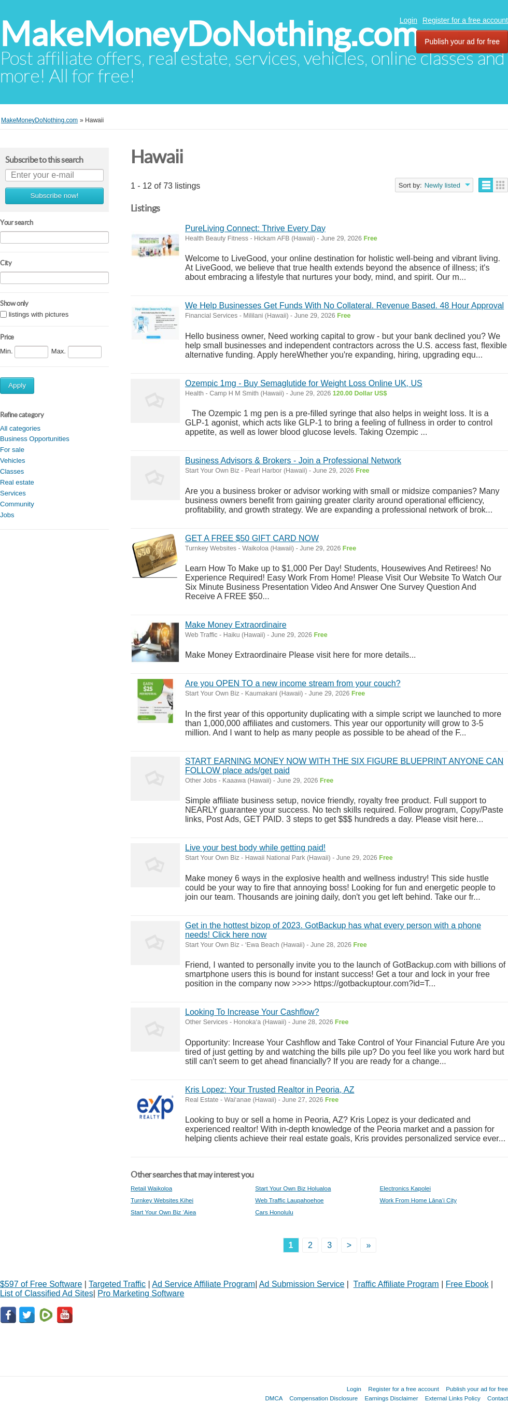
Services (13, 493)
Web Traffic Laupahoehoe (289, 1200)
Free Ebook (467, 1284)
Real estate (17, 482)
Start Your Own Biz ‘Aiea (163, 1212)
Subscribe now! (55, 196)
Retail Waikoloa (151, 1188)
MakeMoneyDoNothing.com (209, 34)
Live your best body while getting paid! (255, 847)
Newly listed (442, 185)
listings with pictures (39, 314)
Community (17, 504)
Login (408, 20)
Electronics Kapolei (405, 1188)
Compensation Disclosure (323, 1398)
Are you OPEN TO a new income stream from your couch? (293, 683)
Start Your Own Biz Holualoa (293, 1188)
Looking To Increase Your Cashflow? (252, 1012)
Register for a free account (465, 20)
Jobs (7, 515)
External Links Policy (453, 1398)
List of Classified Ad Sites (46, 1293)
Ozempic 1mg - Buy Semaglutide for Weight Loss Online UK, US (303, 383)
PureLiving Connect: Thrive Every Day (255, 228)
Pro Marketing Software (140, 1293)
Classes (12, 471)
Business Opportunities (34, 439)
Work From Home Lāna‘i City (418, 1200)
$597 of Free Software (41, 1284)
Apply (17, 385)
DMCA (274, 1398)
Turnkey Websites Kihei (162, 1200)
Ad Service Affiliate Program (203, 1284)
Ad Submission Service (302, 1284)
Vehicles (12, 460)
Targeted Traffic (117, 1284)
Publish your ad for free (462, 41)
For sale (12, 450)
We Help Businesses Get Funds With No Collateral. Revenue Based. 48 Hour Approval (344, 305)
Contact (497, 1398)
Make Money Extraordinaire (236, 624)
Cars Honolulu (274, 1212)
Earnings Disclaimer (391, 1398)
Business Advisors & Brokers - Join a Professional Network (293, 460)
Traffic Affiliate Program (396, 1284)
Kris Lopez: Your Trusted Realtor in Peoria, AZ (269, 1089)
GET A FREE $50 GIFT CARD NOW (252, 538)
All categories (20, 428)
